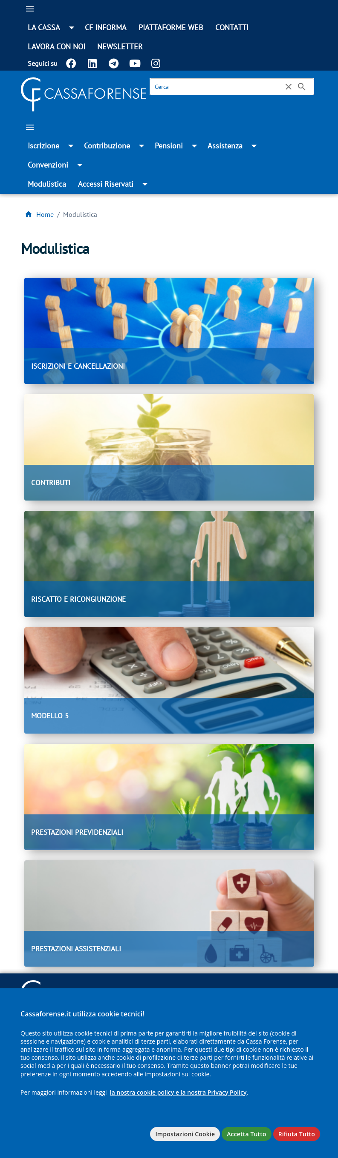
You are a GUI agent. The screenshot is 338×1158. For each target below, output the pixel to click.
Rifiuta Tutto (296, 1134)
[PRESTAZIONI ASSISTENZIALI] (169, 913)
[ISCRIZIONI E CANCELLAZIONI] (169, 331)
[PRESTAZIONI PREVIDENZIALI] (169, 797)
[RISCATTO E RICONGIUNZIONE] (169, 564)
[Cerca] (218, 86)
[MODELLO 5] (169, 680)
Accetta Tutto (246, 1134)
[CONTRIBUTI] (169, 447)
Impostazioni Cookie (185, 1134)
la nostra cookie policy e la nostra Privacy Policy (178, 1092)
